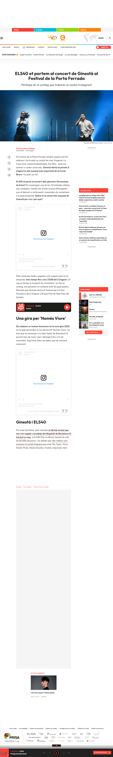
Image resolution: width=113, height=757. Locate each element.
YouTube (52, 705)
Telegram (9, 175)
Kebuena (93, 736)
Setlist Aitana (38, 55)
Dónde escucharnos (97, 728)
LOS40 (16, 30)
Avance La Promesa (87, 55)
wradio (53, 736)
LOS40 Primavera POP (68, 47)
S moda (70, 740)
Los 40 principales (42, 734)
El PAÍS (31, 734)
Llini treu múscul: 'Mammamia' (43, 693)
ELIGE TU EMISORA (101, 752)
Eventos (41, 47)
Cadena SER (73, 734)
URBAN (83, 30)
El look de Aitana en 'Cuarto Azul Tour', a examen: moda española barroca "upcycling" (93, 219)
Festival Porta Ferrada (40, 487)
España (101, 38)
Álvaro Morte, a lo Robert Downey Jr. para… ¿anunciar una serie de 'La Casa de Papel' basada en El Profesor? (92, 208)
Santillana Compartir (63, 734)
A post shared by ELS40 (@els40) (43, 266)
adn (87, 734)
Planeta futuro (86, 736)
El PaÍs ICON (61, 740)
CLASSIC (39, 30)
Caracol (96, 734)
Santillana (52, 734)
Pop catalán (27, 487)
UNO (46, 736)
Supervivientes (26, 55)
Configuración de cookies (67, 728)
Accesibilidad (23, 728)
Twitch (65, 705)
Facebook (9, 157)
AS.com (80, 734)
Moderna (41, 740)
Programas (30, 47)
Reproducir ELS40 (67, 307)
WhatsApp (9, 169)
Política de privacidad (36, 728)
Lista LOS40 (6, 47)
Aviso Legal (13, 728)
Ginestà (18, 487)
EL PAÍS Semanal (77, 736)
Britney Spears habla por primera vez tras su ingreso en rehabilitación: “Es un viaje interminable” (93, 229)
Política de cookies (51, 728)
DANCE (61, 30)
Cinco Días (61, 736)
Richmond (29, 740)
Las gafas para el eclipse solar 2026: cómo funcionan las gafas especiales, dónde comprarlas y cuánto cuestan (92, 197)
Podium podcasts (51, 740)
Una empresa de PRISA (12, 736)
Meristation (91, 740)
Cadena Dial (69, 736)
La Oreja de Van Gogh (54, 55)
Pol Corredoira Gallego (25, 148)
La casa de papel (71, 55)
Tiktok (47, 705)
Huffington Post (34, 736)
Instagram (43, 705)
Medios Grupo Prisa (12, 741)
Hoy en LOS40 (52, 47)
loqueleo (80, 740)
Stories (70, 705)
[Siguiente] (110, 55)
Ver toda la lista (92, 332)
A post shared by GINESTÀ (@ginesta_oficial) (43, 411)
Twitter (9, 163)
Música (16, 47)
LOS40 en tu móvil (83, 728)
